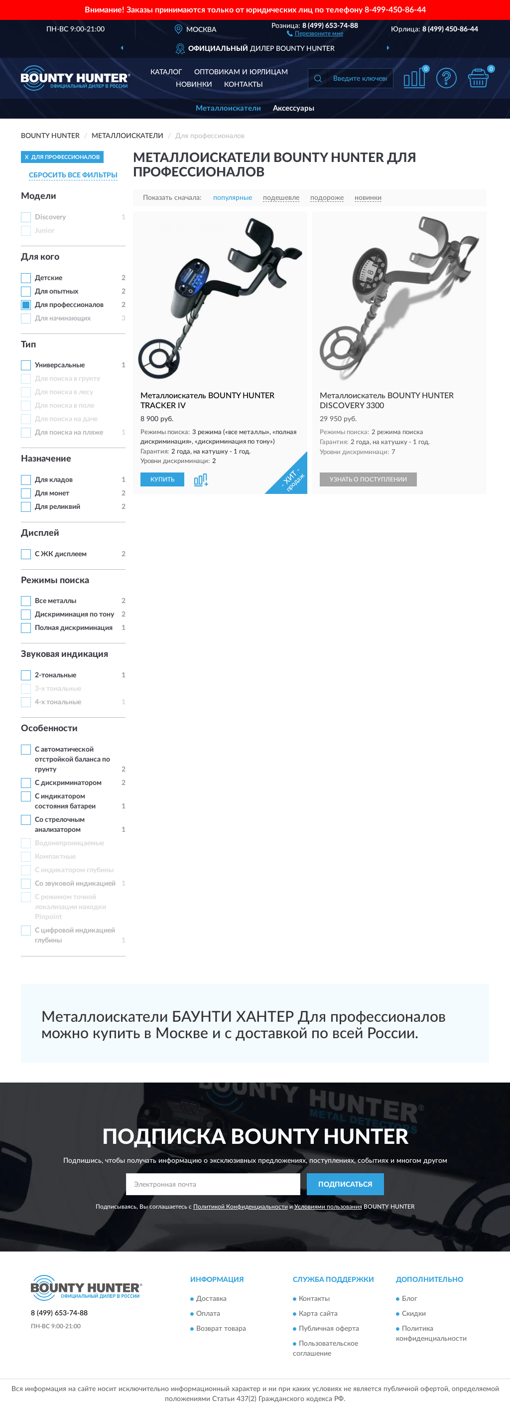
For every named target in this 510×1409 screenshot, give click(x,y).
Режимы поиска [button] (55, 580)
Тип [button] (28, 344)
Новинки (194, 84)
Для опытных (56, 291)
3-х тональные (58, 688)
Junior (44, 230)
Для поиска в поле (64, 405)
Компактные (55, 856)
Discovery (50, 217)
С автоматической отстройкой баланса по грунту (72, 759)
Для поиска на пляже (69, 432)
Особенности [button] (49, 728)
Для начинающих (63, 318)
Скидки (414, 1313)
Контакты (243, 84)
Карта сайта (318, 1313)
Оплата (208, 1313)
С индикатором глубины (74, 870)
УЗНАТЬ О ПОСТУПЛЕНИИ (368, 479)
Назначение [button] (46, 459)
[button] (315, 33)
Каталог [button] (166, 72)
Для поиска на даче (66, 419)
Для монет (52, 493)
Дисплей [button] (40, 533)
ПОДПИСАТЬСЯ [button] (345, 1184)
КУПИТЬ (162, 479)
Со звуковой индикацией (75, 883)
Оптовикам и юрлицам (241, 72)
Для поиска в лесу (64, 392)
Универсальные (60, 365)
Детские (48, 278)
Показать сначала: (172, 197)
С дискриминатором (68, 783)
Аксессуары (293, 108)
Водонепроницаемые (69, 843)
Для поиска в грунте (67, 378)
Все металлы (55, 601)
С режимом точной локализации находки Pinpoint (70, 907)
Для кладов (54, 479)
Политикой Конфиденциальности (240, 1207)
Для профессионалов (69, 305)
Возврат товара (221, 1328)
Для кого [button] (40, 257)
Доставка (211, 1298)
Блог (409, 1298)
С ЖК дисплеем (61, 554)
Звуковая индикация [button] (64, 654)
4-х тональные (58, 702)
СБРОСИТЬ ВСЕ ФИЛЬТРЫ (73, 175)
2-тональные (55, 675)
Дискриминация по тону (74, 614)
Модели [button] (38, 196)
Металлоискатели (228, 108)
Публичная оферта (329, 1328)
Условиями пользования (328, 1207)
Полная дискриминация (74, 628)
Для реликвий (57, 506)
